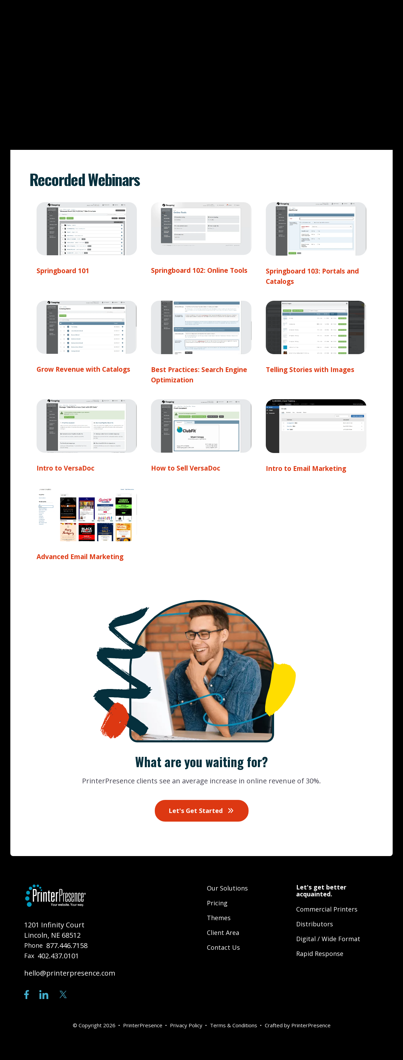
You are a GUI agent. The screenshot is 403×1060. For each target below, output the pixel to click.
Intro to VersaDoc (68, 468)
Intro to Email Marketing (311, 468)
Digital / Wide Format (328, 939)
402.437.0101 (58, 955)
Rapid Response (319, 953)
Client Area (223, 932)
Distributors (314, 924)
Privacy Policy (186, 1025)
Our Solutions (227, 888)
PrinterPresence (311, 1025)
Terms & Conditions (233, 1025)
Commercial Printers (326, 909)
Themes (219, 918)
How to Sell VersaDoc (188, 468)
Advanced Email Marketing (85, 557)
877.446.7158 (67, 945)
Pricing (217, 903)
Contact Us (223, 947)
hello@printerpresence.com (69, 973)
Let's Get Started (202, 810)
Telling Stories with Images (315, 369)
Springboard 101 (65, 270)
